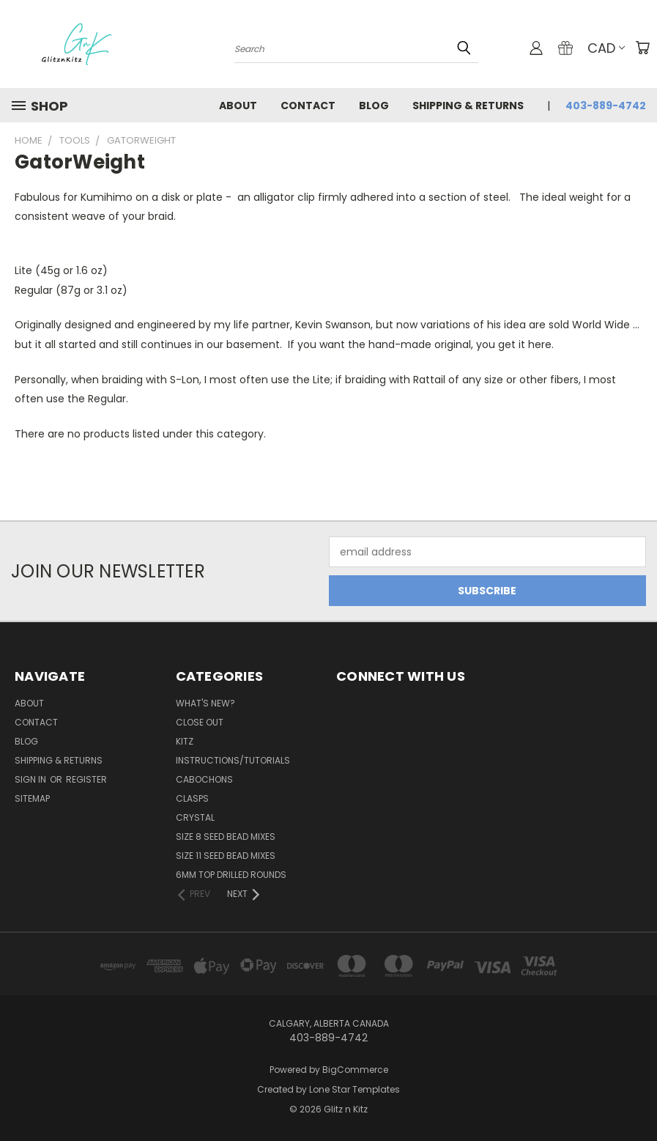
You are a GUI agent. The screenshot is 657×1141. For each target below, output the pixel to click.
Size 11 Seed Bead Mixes (225, 855)
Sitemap (32, 798)
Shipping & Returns (468, 105)
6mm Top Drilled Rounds (231, 874)
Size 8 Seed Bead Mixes (225, 836)
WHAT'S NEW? (205, 703)
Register (86, 779)
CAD (606, 48)
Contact (308, 105)
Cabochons (204, 779)
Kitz (184, 741)
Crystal (195, 817)
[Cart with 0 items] (642, 47)
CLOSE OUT (199, 722)
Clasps (192, 798)
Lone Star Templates (354, 1089)
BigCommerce (355, 1069)
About (238, 105)
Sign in (31, 779)
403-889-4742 (605, 105)
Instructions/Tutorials (233, 760)
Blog (374, 105)
